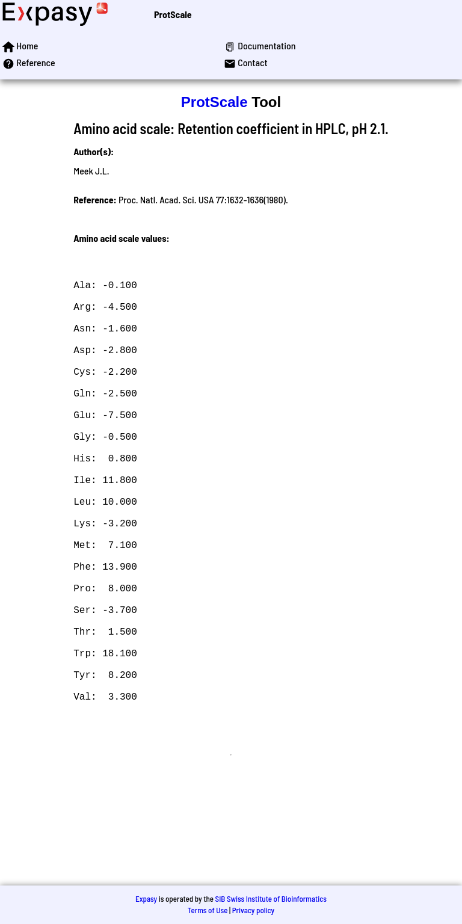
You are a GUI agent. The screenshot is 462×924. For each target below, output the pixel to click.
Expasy (146, 899)
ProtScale (173, 14)
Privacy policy (253, 910)
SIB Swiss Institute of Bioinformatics (271, 899)
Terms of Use (208, 910)
